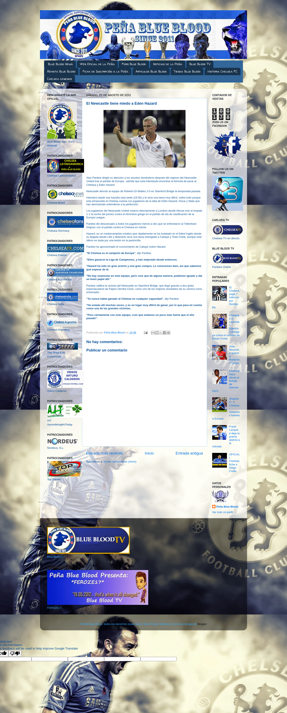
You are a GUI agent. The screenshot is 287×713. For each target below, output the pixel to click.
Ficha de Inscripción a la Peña (105, 71)
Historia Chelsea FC (222, 71)
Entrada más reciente (104, 453)
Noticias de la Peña (167, 64)
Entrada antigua (189, 453)
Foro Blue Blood (134, 64)
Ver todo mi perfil (222, 512)
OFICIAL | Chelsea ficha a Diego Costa (234, 463)
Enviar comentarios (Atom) (120, 461)
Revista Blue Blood (61, 71)
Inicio (149, 453)
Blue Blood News (60, 64)
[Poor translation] (15, 653)
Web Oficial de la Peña (97, 64)
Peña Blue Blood (227, 506)
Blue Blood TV (199, 64)
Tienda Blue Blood (187, 71)
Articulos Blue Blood (151, 71)
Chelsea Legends (59, 79)
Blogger (202, 624)
